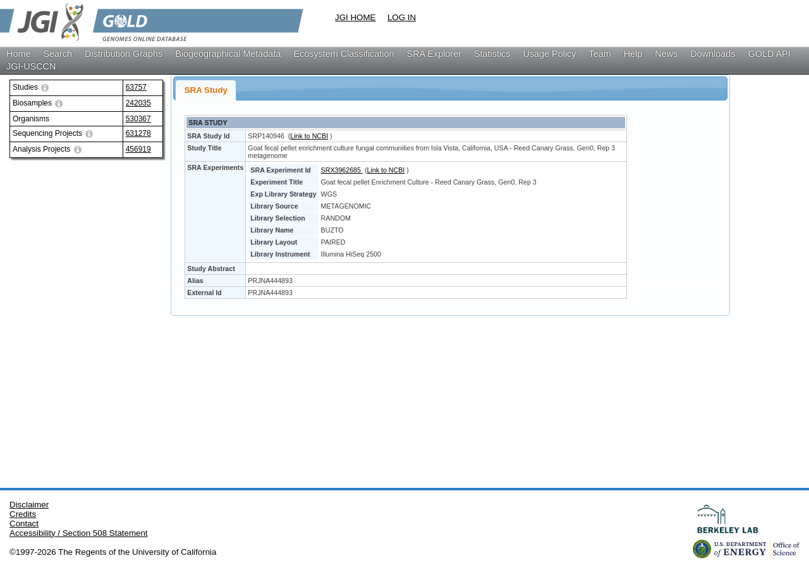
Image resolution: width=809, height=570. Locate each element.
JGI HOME (355, 17)
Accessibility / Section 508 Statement (78, 533)
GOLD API (769, 54)
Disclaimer (29, 504)
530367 (138, 118)
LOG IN (401, 17)
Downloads (712, 54)
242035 (138, 103)
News (666, 54)
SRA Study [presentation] (206, 90)
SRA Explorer (434, 54)
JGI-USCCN (31, 66)
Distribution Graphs (123, 54)
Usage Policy (549, 54)
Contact (24, 523)
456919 (138, 149)
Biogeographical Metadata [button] (228, 54)
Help (633, 54)
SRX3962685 (342, 170)
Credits (22, 514)
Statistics (492, 54)
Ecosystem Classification (343, 54)
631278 (138, 133)
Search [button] (57, 54)
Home (18, 54)
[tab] (205, 90)
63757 (136, 87)
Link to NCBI (309, 136)
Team (600, 54)
